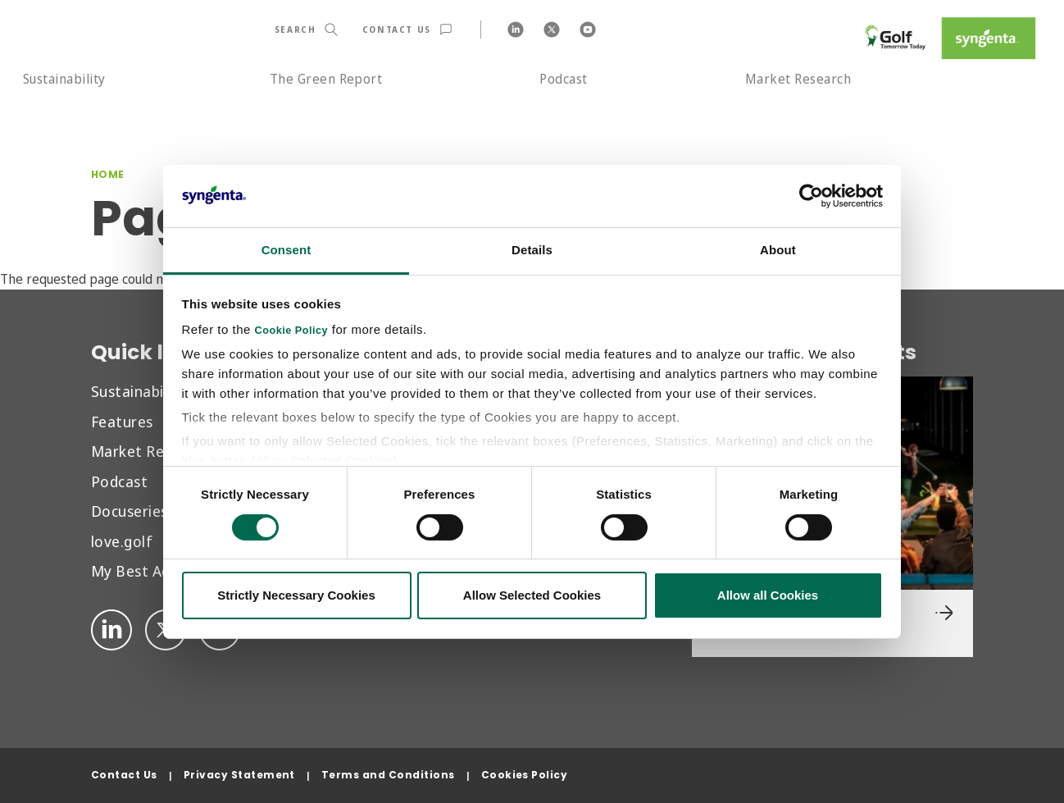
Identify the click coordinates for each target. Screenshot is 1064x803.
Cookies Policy (524, 775)
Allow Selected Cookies (532, 595)
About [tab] (778, 250)
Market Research (798, 79)
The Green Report (326, 79)
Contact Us (124, 775)
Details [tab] (532, 250)
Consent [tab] (286, 250)
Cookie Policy (292, 330)
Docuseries (129, 510)
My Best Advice (144, 570)
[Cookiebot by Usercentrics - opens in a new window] (811, 196)
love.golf (121, 541)
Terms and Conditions (388, 775)
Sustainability (64, 79)
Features (122, 421)
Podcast (563, 79)
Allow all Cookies (767, 595)
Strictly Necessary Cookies (296, 595)
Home (108, 174)
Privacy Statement (239, 775)
